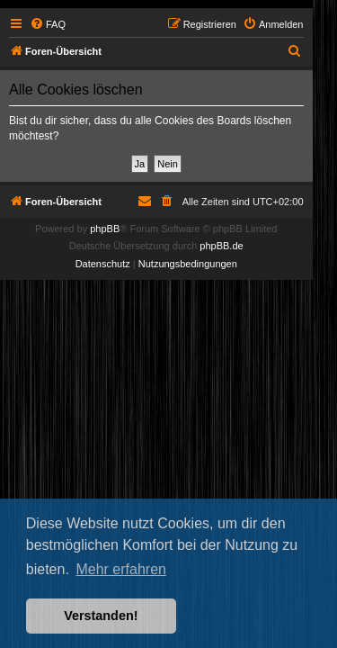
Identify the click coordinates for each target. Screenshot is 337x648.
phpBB (105, 228)
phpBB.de (221, 245)
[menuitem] (48, 24)
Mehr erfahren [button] (120, 569)
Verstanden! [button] (100, 615)
